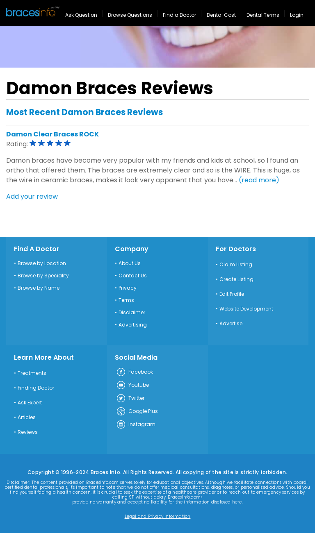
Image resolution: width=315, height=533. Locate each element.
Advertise (230, 324)
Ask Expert (30, 403)
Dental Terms (263, 14)
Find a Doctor (179, 14)
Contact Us (133, 276)
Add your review (32, 196)
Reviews (28, 432)
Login (297, 14)
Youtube (132, 385)
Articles (27, 417)
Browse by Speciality (43, 276)
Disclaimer (132, 312)
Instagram (135, 424)
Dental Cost (221, 14)
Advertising (133, 325)
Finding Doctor (36, 388)
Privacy (128, 288)
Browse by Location (42, 263)
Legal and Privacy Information (158, 516)
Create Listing (236, 279)
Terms (126, 300)
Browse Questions (130, 14)
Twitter (130, 398)
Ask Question (81, 14)
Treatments (32, 373)
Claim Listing (235, 265)
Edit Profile (231, 294)
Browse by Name (38, 288)
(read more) (259, 180)
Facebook (134, 372)
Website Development (246, 309)
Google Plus (137, 411)
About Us (130, 263)
